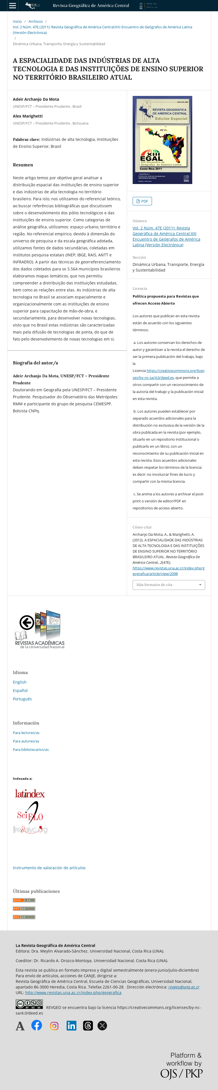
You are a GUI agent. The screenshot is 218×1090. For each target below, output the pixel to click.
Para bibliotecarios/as (31, 749)
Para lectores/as (26, 732)
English (20, 682)
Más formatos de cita (154, 584)
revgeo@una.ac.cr (184, 987)
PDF (144, 201)
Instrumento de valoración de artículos (49, 867)
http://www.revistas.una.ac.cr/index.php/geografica (73, 992)
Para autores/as (26, 741)
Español (20, 690)
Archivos (36, 21)
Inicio (17, 21)
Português (22, 699)
